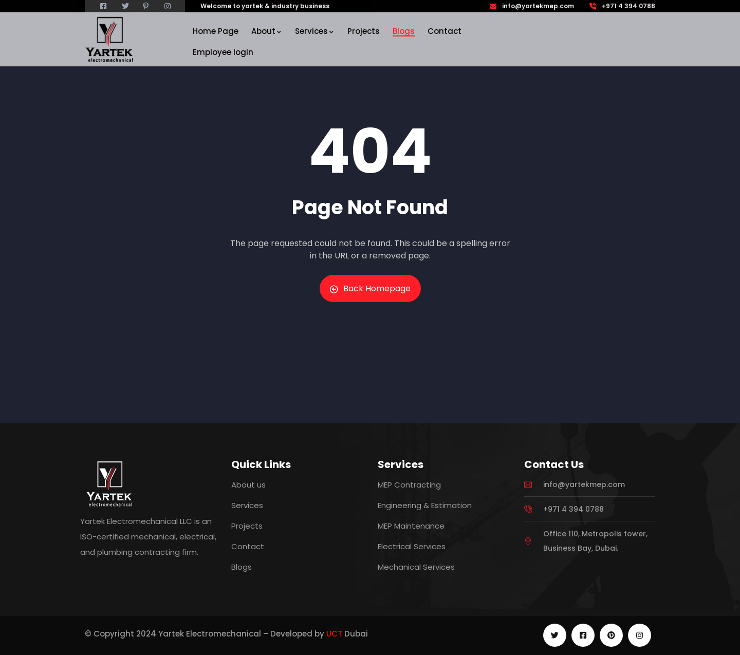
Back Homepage (370, 288)
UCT (334, 633)
